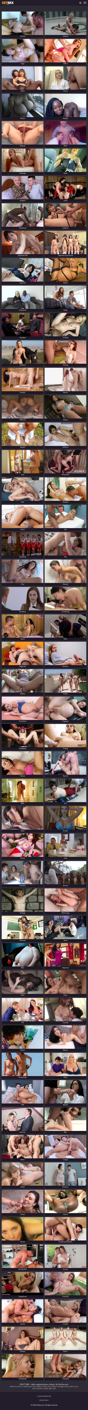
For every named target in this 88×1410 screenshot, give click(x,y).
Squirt (22, 529)
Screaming (65, 612)
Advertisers (44, 1400)
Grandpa (65, 338)
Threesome (65, 475)
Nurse (65, 91)
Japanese (22, 283)
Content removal (44, 1396)
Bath (22, 803)
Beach (65, 1351)
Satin (65, 639)
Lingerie (22, 200)
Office (65, 64)
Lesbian (65, 36)
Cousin (22, 1324)
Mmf (65, 146)
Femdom (65, 1187)
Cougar (65, 1160)
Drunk (22, 1242)
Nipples (65, 118)
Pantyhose (22, 228)
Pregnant (65, 721)
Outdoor (23, 365)
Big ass (65, 1050)
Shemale (23, 940)
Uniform (65, 447)
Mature (22, 776)
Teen (22, 502)
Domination (22, 1269)
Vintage (22, 913)
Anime (22, 858)
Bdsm (23, 1160)
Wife (22, 995)
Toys (22, 475)
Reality (22, 694)
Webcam (22, 420)
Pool (22, 584)
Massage (23, 173)
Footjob (22, 392)
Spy (65, 529)
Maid (65, 173)
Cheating (65, 1379)
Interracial (22, 310)
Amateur (22, 885)
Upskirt (22, 447)
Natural (22, 146)
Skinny (65, 392)
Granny (22, 36)
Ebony (65, 1214)
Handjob (22, 338)
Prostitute (22, 721)
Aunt (65, 940)
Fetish (23, 1187)
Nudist (22, 118)
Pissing (65, 365)
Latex (65, 200)
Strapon (65, 502)
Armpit (65, 831)
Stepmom (65, 968)
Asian (23, 831)
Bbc (65, 1132)
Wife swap (65, 913)
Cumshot (65, 1296)
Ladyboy (65, 228)
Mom (65, 1077)
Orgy (22, 64)
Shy (65, 557)
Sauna (22, 639)
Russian (65, 666)
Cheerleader (22, 1379)
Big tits (65, 1105)
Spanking (22, 557)
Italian (65, 283)
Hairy (65, 995)
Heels (65, 310)
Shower (65, 584)
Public (65, 694)
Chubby (22, 1351)
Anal (65, 858)
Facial (23, 1214)
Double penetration (65, 1242)
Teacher (65, 776)
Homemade (22, 1077)
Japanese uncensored (65, 255)
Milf (22, 1105)
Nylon (23, 91)
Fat (23, 1023)
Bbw (22, 968)
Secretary (22, 612)
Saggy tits (22, 666)
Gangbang (22, 748)
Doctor (65, 1269)
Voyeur (65, 420)
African (65, 885)
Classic (22, 1050)
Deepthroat (23, 1296)
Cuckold (65, 1023)
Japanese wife (23, 255)
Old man (23, 1132)
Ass (65, 803)
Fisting (65, 748)
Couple (65, 1324)
